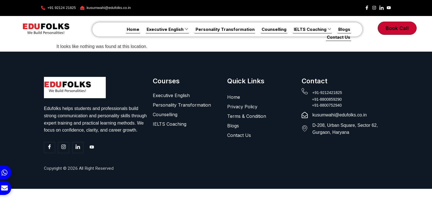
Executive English (145, 29)
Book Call (397, 28)
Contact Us (339, 29)
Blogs (316, 29)
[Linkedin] (77, 147)
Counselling (248, 29)
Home (112, 29)
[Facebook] (49, 147)
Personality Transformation (201, 29)
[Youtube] (91, 147)
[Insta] (63, 147)
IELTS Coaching (285, 29)
